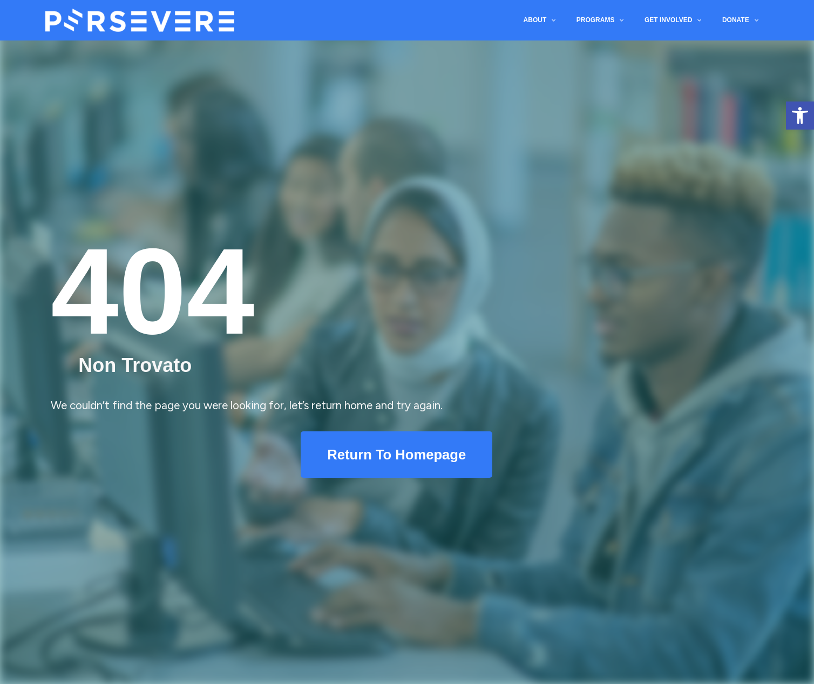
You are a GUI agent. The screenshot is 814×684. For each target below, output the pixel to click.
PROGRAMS (611, 22)
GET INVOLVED (679, 22)
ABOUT (555, 22)
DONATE (742, 22)
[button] (800, 115)
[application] (566, 22)
